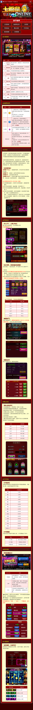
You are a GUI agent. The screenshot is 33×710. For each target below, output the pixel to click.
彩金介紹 (8, 81)
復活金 (8, 84)
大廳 (8, 78)
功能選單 (8, 74)
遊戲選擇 (8, 91)
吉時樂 (8, 88)
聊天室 (8, 70)
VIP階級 (17, 125)
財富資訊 (8, 67)
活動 (8, 94)
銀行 (8, 97)
